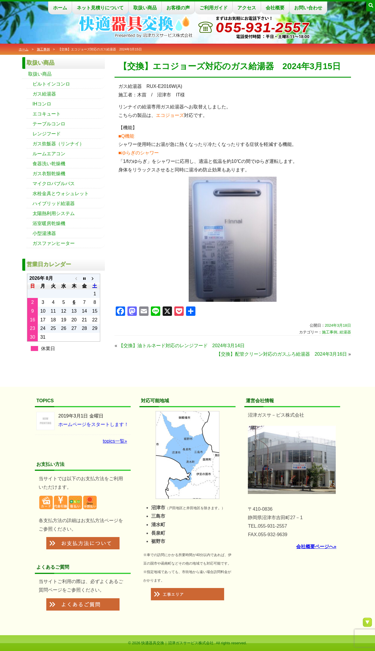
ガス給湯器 (44, 93)
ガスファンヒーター (54, 243)
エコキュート (47, 113)
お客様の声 (178, 7)
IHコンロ (42, 103)
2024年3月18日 (338, 325)
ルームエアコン (49, 153)
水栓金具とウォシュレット (61, 193)
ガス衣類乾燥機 (49, 173)
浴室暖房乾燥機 (49, 223)
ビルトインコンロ (51, 83)
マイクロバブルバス (54, 183)
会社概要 (275, 7)
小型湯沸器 (44, 233)
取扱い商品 (145, 7)
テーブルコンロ (49, 123)
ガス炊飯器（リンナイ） (58, 143)
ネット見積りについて (100, 7)
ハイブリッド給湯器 (54, 203)
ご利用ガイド (214, 7)
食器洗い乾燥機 (49, 163)
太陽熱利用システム (54, 213)
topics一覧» (115, 441)
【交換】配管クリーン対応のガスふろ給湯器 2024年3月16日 (281, 354)
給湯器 (345, 332)
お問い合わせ (308, 7)
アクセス (246, 7)
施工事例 (43, 49)
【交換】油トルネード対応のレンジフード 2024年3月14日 (182, 345)
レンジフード (47, 133)
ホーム (60, 7)
